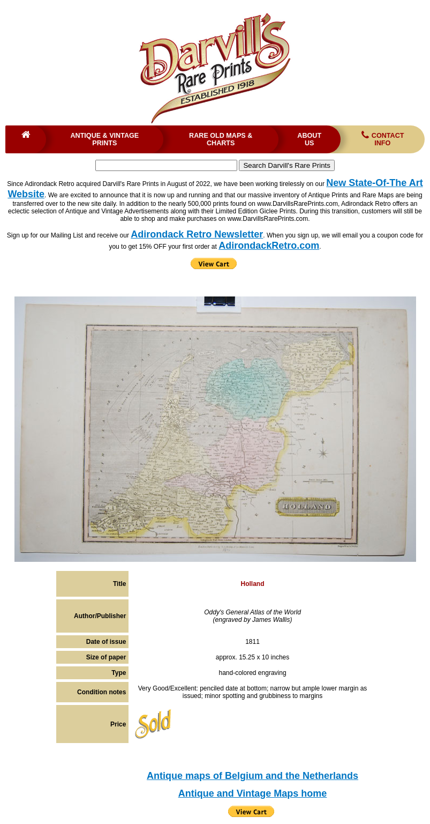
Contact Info (381, 139)
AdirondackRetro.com (268, 245)
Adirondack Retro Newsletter (197, 234)
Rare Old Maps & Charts (220, 139)
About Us (309, 139)
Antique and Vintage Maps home (252, 793)
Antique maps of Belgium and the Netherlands (252, 775)
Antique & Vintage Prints (104, 139)
